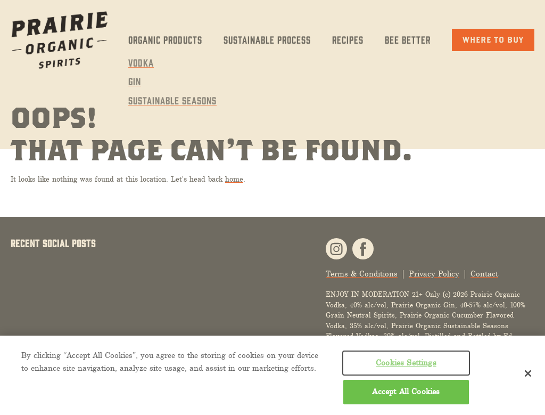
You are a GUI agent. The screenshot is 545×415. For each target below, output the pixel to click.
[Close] (528, 373)
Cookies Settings (406, 362)
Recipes (348, 39)
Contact (484, 274)
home (234, 179)
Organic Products (165, 39)
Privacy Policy (434, 274)
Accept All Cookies (406, 391)
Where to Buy (493, 39)
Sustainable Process (267, 39)
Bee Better (408, 39)
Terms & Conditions (362, 274)
